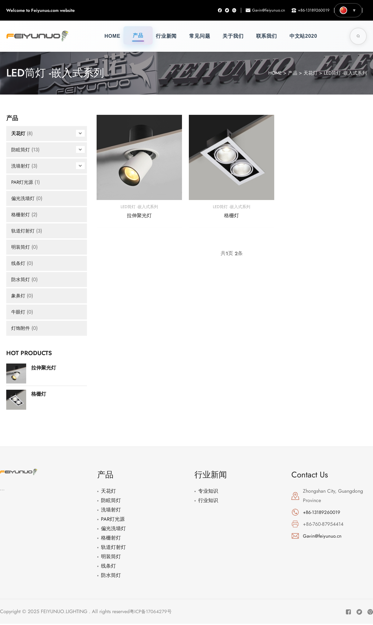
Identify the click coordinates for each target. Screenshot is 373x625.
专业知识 (208, 491)
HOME (270, 72)
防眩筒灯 (21, 149)
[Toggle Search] (358, 36)
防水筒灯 (21, 279)
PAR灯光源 (23, 182)
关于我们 (232, 36)
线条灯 (18, 263)
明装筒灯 (21, 247)
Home (112, 36)
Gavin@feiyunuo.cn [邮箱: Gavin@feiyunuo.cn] (323, 535)
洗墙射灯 (21, 165)
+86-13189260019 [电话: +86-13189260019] (322, 512)
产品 (138, 35)
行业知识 (208, 500)
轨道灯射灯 (23, 230)
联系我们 (266, 36)
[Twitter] (220, 10)
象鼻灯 (18, 295)
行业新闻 (166, 36)
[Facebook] (212, 10)
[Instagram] (228, 10)
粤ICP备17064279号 (152, 610)
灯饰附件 (21, 328)
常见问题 (199, 36)
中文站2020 (303, 36)
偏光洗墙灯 (23, 198)
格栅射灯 (21, 214)
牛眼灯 (18, 311)
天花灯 (307, 72)
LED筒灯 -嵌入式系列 (344, 72)
